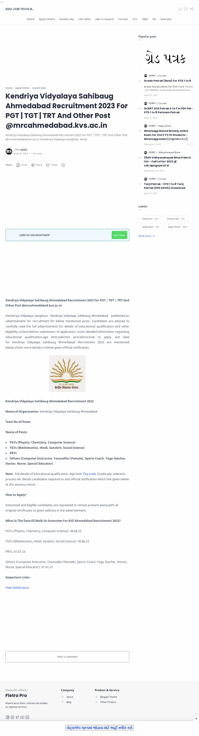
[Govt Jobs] (166, 19)
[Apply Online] (47, 19)
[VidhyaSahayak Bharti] (169, 152)
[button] (180, 9)
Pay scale (89, 474)
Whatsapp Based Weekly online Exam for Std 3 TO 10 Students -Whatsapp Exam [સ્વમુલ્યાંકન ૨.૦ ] (166, 135)
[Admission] (150, 218)
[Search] (186, 9)
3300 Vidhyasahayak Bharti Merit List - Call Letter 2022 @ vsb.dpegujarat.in (167, 161)
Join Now (119, 235)
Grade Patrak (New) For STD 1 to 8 (167, 81)
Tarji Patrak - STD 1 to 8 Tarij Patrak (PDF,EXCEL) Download (164, 186)
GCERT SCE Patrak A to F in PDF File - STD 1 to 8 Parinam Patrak (168, 110)
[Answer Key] (66, 19)
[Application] (150, 227)
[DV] (154, 19)
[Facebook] (8, 717)
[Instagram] (12, 717)
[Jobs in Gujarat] (104, 19)
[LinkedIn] (27, 717)
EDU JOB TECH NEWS (20, 9)
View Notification (17, 588)
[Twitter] (17, 717)
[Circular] (123, 19)
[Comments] (190, 144)
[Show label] (146, 236)
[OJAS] (145, 19)
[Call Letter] (84, 19)
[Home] (30, 19)
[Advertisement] (67, 60)
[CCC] (135, 19)
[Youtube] (22, 717)
